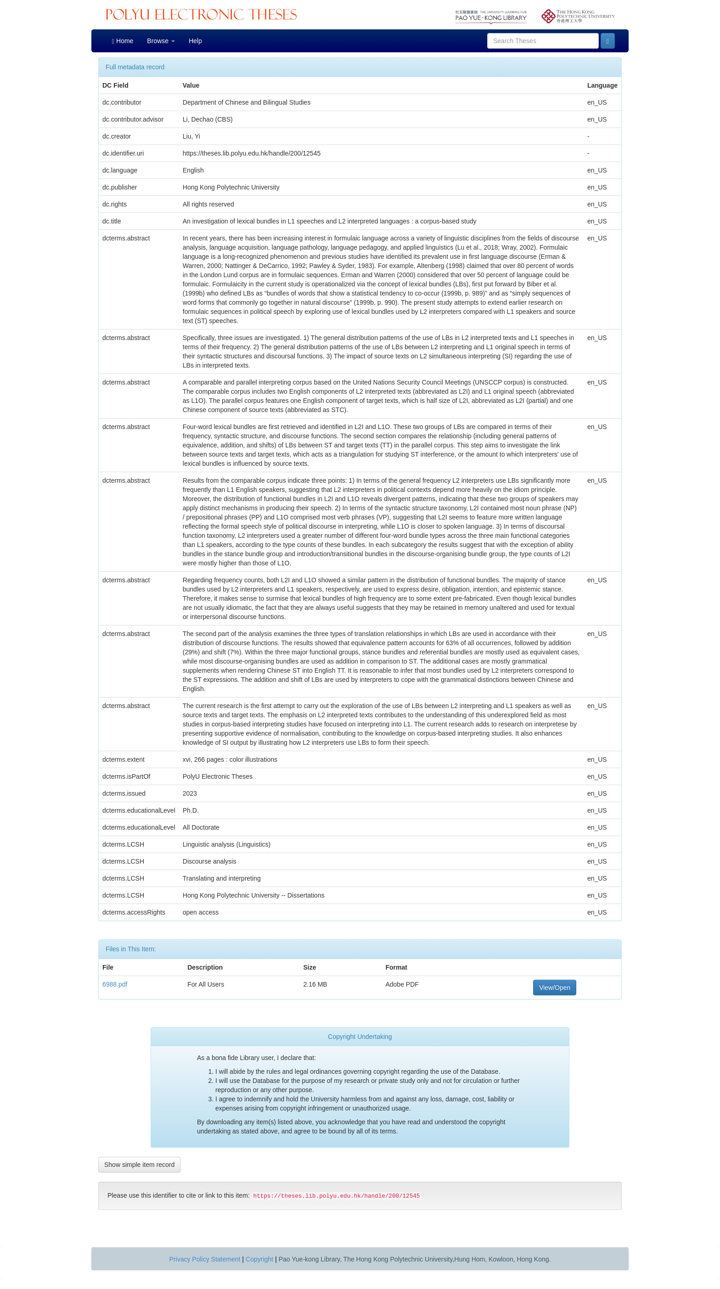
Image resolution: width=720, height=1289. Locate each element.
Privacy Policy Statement (205, 1259)
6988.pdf (115, 984)
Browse (161, 41)
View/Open (554, 987)
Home (122, 41)
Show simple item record (139, 1164)
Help (195, 41)
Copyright (259, 1259)
